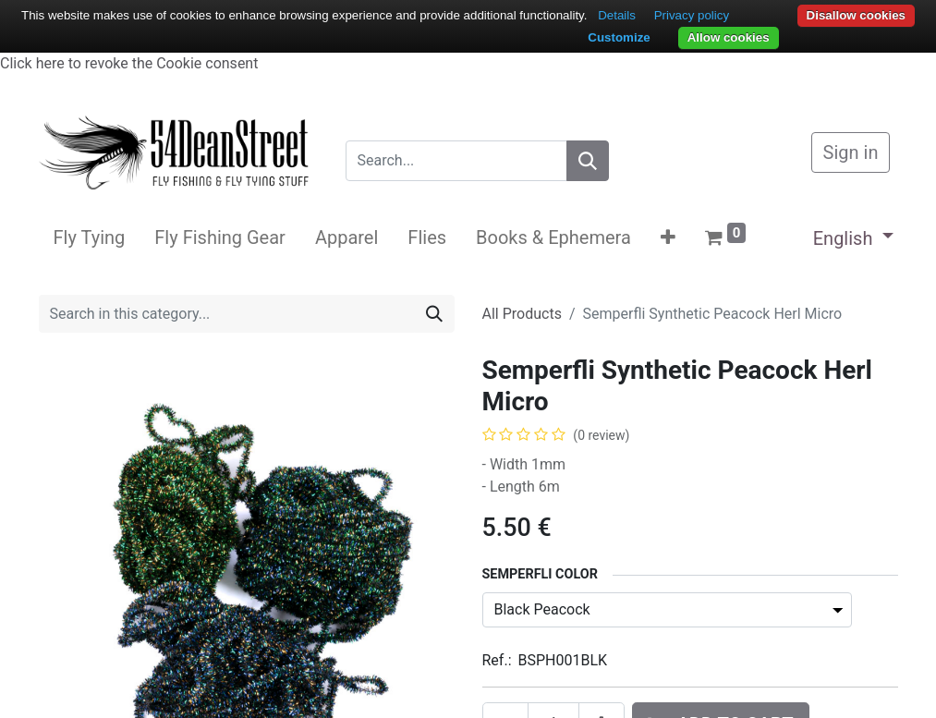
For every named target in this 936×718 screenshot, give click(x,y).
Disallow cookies (856, 15)
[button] (668, 237)
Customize (619, 37)
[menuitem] (89, 237)
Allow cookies (728, 37)
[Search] (587, 160)
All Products (522, 313)
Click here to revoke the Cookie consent (129, 63)
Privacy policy (691, 15)
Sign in (851, 152)
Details (617, 15)
